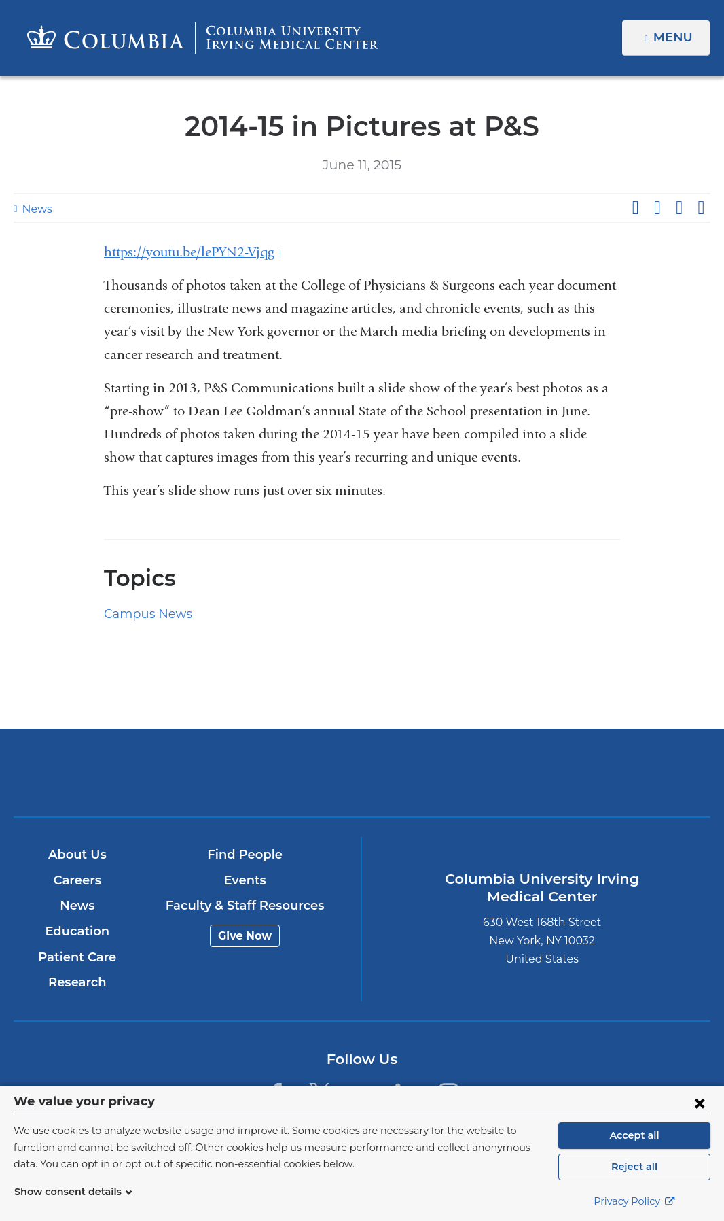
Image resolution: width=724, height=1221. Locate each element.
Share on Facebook (635, 208)
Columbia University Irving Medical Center (247, 772)
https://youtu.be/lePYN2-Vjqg (192, 252)
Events (245, 880)
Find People (245, 855)
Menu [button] (675, 37)
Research (77, 983)
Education (77, 931)
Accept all (634, 1135)
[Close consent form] (699, 1103)
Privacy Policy (634, 1201)
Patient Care (77, 957)
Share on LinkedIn (679, 208)
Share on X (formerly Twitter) (656, 208)
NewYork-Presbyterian (476, 782)
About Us (77, 855)
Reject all (634, 1166)
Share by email (700, 208)
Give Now (245, 936)
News (35, 209)
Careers (77, 880)
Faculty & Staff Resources (245, 906)
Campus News (143, 614)
